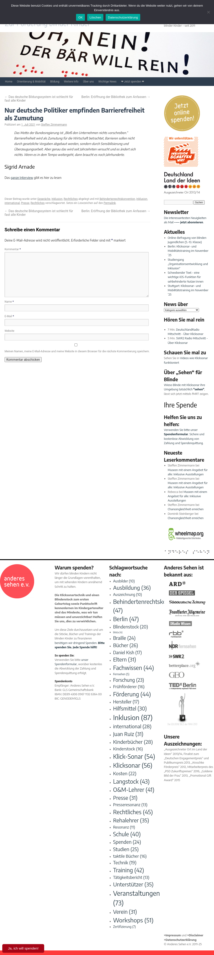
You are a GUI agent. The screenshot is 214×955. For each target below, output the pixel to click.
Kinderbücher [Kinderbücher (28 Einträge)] (133, 742)
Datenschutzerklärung (123, 17)
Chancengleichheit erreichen (186, 509)
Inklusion (56, 199)
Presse (25, 203)
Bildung (54, 81)
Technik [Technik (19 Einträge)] (125, 862)
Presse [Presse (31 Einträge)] (125, 797)
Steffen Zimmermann (54, 124)
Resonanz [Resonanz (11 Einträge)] (124, 827)
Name (9, 301)
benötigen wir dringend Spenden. (76, 643)
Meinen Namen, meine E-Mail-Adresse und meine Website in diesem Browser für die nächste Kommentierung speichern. (77, 351)
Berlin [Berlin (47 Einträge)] (126, 619)
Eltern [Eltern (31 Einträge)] (124, 659)
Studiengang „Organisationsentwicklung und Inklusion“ (188, 264)
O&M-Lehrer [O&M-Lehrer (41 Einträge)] (133, 789)
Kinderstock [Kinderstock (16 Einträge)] (128, 748)
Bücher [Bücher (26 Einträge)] (125, 645)
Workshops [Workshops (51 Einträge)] (133, 920)
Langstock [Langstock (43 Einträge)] (131, 781)
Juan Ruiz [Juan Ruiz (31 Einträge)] (128, 734)
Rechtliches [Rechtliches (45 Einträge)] (133, 812)
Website (9, 330)
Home (8, 81)
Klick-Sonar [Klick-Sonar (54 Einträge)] (134, 756)
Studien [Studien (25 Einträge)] (126, 849)
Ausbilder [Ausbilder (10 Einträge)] (124, 581)
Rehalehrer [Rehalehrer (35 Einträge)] (131, 820)
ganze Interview (22, 178)
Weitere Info (71, 81)
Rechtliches (71, 199)
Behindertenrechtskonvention (117, 199)
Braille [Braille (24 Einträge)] (124, 638)
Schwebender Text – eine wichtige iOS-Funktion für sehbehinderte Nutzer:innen (186, 277)
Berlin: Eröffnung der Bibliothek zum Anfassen (115, 97)
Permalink (110, 203)
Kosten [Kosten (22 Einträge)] (124, 773)
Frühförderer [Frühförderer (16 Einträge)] (129, 686)
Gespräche (43, 199)
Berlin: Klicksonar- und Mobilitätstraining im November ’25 (188, 251)
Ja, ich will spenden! (23, 948)
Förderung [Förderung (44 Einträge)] (132, 694)
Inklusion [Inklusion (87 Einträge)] (133, 717)
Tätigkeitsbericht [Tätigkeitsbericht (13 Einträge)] (131, 877)
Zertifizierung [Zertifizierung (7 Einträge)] (124, 927)
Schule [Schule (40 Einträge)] (127, 834)
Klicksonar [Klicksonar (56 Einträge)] (132, 765)
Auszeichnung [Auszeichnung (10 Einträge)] (127, 594)
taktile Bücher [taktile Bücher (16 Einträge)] (130, 856)
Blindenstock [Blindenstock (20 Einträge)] (130, 626)
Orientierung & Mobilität (31, 81)
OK (80, 17)
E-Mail (9, 316)
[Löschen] (208, 12)
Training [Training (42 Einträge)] (128, 870)
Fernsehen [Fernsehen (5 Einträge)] (121, 674)
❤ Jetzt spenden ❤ (132, 81)
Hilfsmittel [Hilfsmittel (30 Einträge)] (130, 708)
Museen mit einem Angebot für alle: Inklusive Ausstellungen (187, 496)
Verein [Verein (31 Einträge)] (125, 911)
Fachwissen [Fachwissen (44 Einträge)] (133, 667)
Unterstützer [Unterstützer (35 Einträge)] (133, 884)
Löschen (95, 17)
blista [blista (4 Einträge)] (117, 632)
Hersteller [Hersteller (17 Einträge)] (126, 701)
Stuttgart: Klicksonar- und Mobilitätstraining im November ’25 (188, 290)
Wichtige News (107, 81)
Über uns (88, 81)
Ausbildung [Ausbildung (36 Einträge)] (132, 587)
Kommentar (13, 249)
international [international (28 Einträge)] (132, 726)
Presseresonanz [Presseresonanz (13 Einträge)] (130, 804)
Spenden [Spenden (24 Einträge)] (127, 842)
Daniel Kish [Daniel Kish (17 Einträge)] (127, 652)
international (12, 203)
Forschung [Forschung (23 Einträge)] (128, 680)
